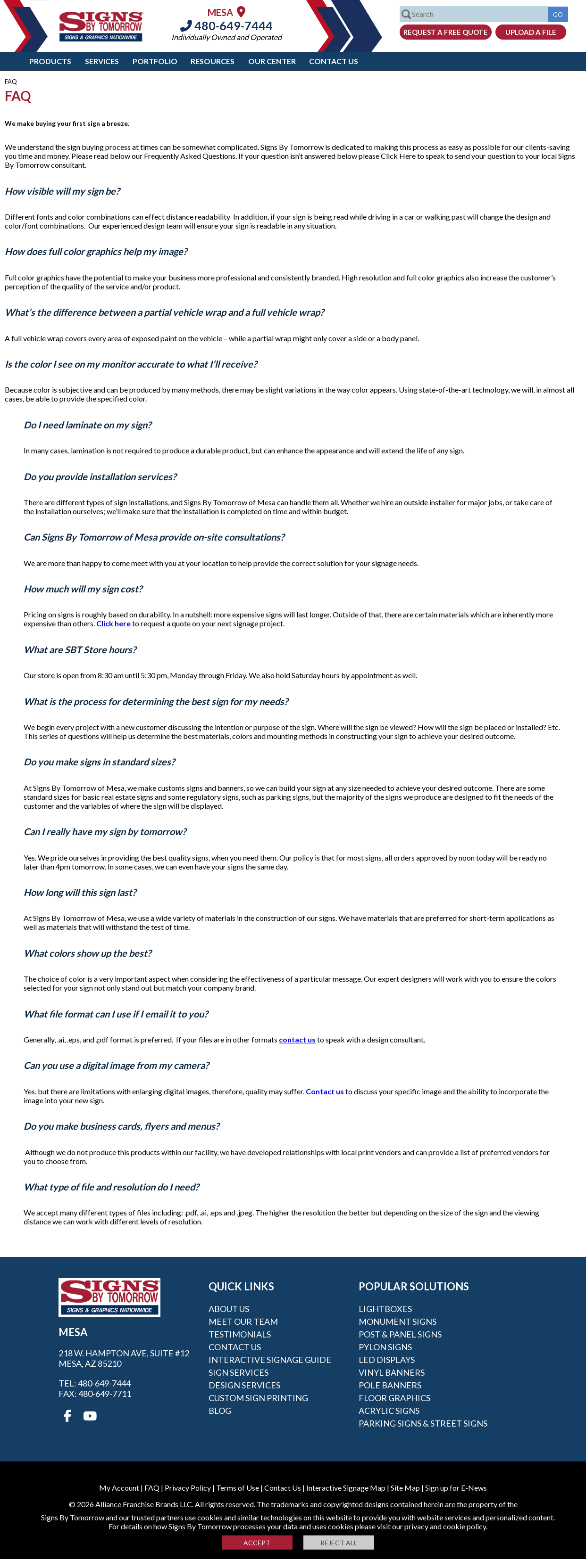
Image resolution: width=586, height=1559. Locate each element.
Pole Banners (390, 1385)
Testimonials (240, 1334)
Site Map (405, 1487)
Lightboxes (385, 1309)
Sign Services (238, 1372)
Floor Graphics (394, 1398)
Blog (220, 1410)
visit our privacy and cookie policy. (432, 1526)
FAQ (151, 1487)
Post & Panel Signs (400, 1334)
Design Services (244, 1385)
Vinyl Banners (392, 1372)
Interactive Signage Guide (270, 1359)
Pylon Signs (385, 1347)
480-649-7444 (226, 25)
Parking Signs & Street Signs (423, 1423)
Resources (212, 61)
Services (102, 61)
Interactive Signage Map (345, 1487)
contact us (297, 1039)
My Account (119, 1487)
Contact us (325, 1091)
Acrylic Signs (389, 1410)
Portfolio (155, 61)
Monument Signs (397, 1321)
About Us (229, 1309)
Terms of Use (237, 1487)
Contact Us (333, 61)
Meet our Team (243, 1321)
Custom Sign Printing (258, 1398)
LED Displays (387, 1359)
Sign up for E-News (456, 1487)
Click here (113, 623)
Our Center (272, 61)
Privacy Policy (188, 1487)
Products (50, 61)
